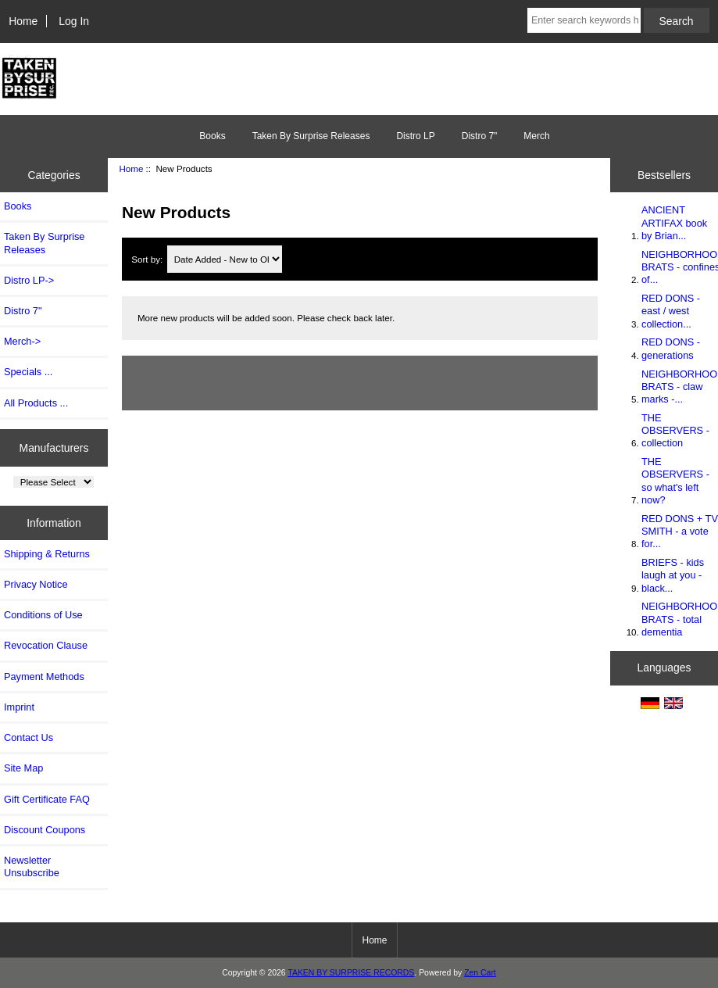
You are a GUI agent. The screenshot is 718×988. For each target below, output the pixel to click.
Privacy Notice (35, 584)
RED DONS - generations (670, 348)
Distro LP (415, 136)
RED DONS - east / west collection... (670, 310)
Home (23, 21)
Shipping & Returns (47, 554)
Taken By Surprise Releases (311, 136)
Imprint (19, 707)
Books (212, 136)
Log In (74, 21)
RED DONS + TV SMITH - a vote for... (679, 531)
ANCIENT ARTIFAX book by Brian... (674, 222)
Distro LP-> (29, 280)
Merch (536, 136)
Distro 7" (480, 136)
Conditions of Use (43, 615)
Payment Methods (44, 676)
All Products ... (36, 403)
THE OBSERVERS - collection (675, 430)
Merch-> (22, 341)
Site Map (23, 768)
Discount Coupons (44, 830)
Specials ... (28, 372)
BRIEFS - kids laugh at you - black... (672, 575)
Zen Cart (480, 972)
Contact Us (28, 737)
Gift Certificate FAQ (47, 799)
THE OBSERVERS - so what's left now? (675, 481)
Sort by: (148, 259)
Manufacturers (54, 447)
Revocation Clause (46, 645)
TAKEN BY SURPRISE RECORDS (351, 972)
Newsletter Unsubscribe (31, 866)
